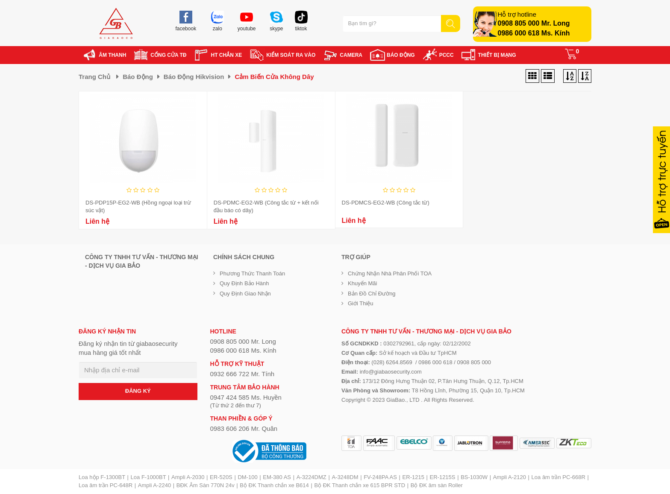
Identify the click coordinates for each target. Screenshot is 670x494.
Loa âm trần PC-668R (558, 477)
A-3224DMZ (311, 477)
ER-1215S (442, 477)
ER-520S (221, 477)
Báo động (138, 76)
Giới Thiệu (360, 303)
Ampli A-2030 (187, 477)
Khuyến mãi (362, 283)
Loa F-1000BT (148, 477)
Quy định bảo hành (244, 283)
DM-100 (247, 477)
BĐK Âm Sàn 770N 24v (205, 485)
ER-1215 (413, 477)
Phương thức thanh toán (252, 273)
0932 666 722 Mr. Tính (242, 373)
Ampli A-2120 (509, 477)
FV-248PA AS (380, 477)
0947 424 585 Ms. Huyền (246, 397)
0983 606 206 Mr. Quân (244, 428)
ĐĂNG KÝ (138, 391)
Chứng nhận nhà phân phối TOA (390, 273)
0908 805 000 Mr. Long (534, 23)
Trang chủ (94, 76)
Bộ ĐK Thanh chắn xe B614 (274, 485)
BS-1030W (474, 477)
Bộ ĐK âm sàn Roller (437, 485)
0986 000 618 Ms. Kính (534, 33)
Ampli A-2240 (154, 485)
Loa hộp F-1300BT (102, 477)
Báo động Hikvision (194, 76)
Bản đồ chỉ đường (372, 293)
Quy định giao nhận (245, 293)
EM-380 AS (277, 477)
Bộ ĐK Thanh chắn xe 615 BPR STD (359, 485)
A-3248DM (345, 477)
